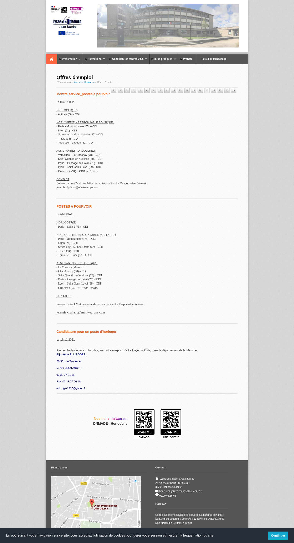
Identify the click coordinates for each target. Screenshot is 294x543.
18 (226, 90)
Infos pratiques (162, 60)
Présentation (69, 60)
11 (180, 90)
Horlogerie (89, 82)
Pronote (185, 59)
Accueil (51, 59)
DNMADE (100, 423)
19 (233, 90)
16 (213, 90)
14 (200, 90)
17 (220, 90)
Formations (94, 60)
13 (193, 90)
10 (173, 90)
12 (187, 90)
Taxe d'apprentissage (211, 59)
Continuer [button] (278, 535)
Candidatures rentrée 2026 (127, 60)
